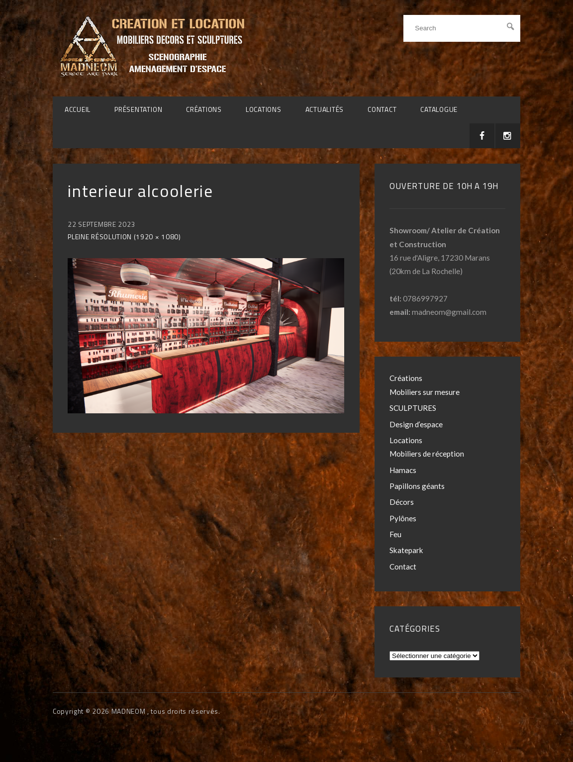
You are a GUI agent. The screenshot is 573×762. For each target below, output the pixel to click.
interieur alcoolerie (140, 190)
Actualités (324, 109)
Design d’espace (416, 424)
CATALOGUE (439, 109)
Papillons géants (417, 485)
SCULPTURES (412, 407)
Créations (204, 109)
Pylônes (402, 518)
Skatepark (406, 550)
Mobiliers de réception (426, 453)
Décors (401, 501)
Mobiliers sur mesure (424, 391)
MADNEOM (129, 711)
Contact (382, 109)
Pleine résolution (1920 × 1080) (124, 237)
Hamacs (402, 470)
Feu (395, 534)
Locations (264, 109)
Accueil (78, 109)
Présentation (138, 109)
